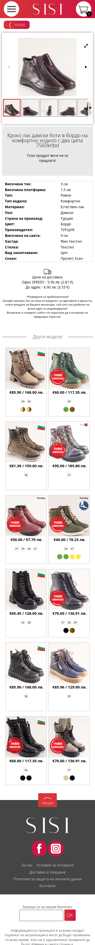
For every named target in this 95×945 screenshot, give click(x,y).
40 (29, 401)
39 (23, 401)
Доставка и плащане (47, 872)
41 (35, 549)
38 (26, 475)
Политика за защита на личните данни (47, 878)
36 (66, 549)
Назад (17, 25)
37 (69, 475)
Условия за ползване (54, 864)
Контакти (47, 885)
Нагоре (47, 803)
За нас (26, 864)
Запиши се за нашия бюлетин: (47, 906)
